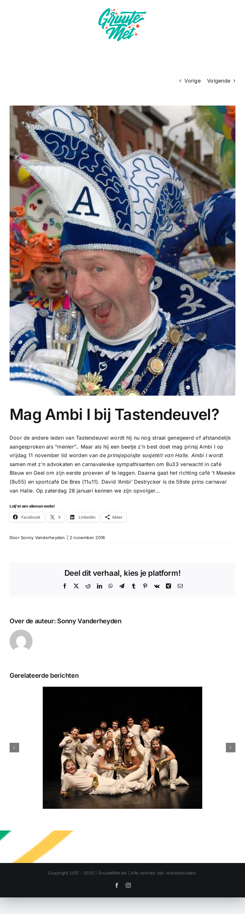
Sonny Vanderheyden (43, 537)
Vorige (192, 80)
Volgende (218, 80)
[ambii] (122, 251)
